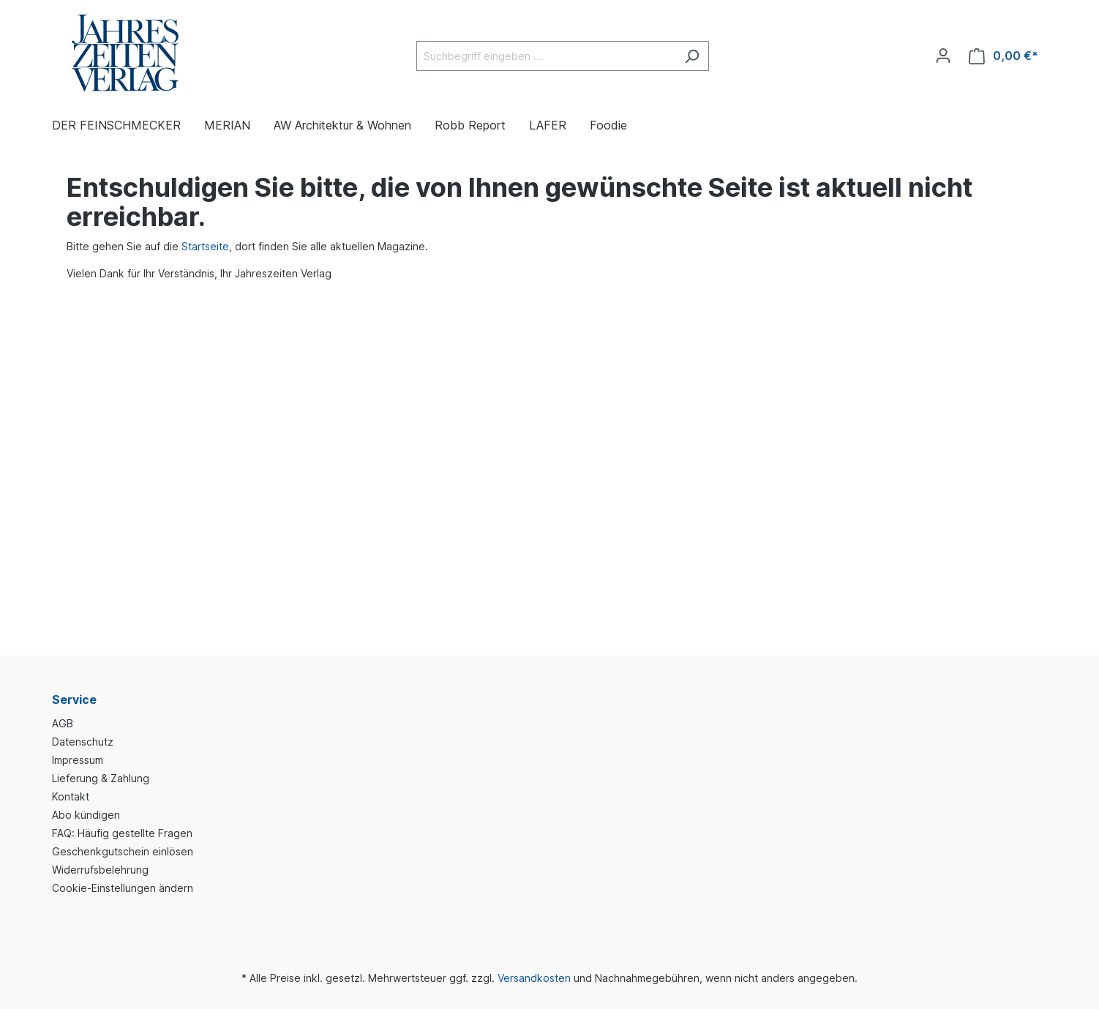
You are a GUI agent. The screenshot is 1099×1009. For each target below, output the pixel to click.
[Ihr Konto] (943, 56)
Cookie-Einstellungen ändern (122, 888)
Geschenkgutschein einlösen (122, 851)
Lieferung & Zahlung (100, 778)
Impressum (77, 760)
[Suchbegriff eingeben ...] (545, 56)
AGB (62, 723)
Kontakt (70, 796)
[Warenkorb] (1003, 56)
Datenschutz (82, 741)
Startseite (205, 246)
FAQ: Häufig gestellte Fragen (122, 833)
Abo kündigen (86, 815)
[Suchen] (692, 56)
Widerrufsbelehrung (100, 869)
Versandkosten (534, 978)
